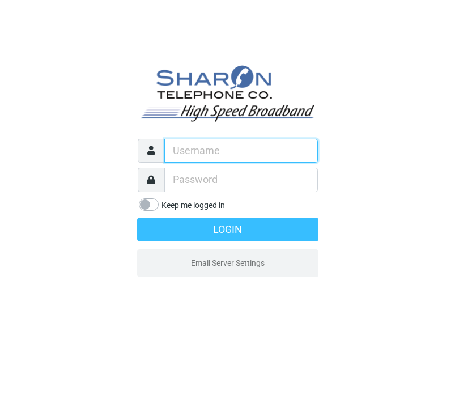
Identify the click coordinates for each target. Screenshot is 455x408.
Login (227, 229)
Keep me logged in (193, 205)
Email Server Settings (228, 262)
